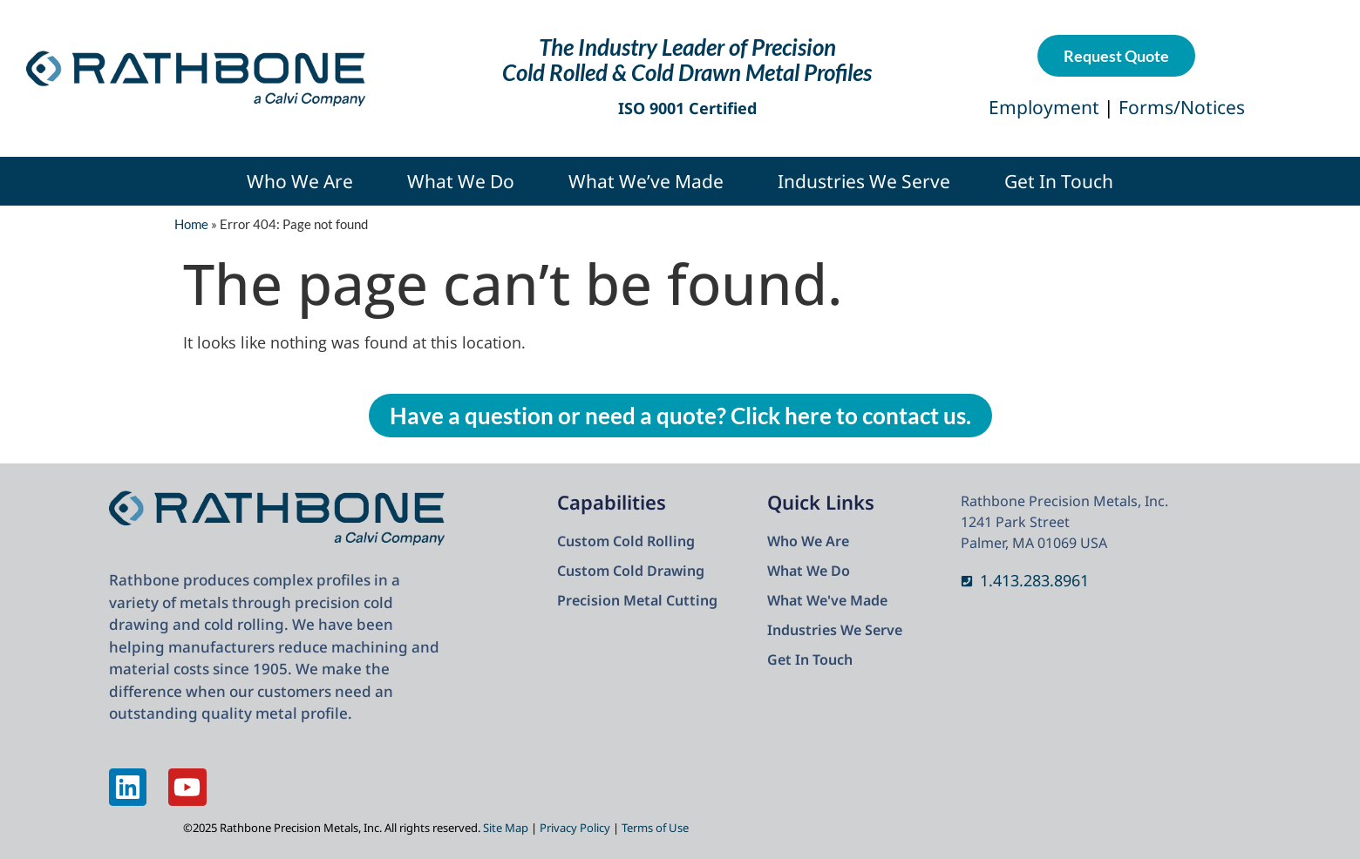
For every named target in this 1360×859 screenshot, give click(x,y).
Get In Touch (1058, 181)
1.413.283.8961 (1034, 580)
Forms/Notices (1182, 107)
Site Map (505, 827)
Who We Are (300, 181)
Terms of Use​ (655, 827)
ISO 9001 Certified (687, 108)
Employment (1046, 107)
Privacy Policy (575, 827)
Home (191, 224)
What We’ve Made (646, 181)
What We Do (460, 181)
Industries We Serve (864, 181)
